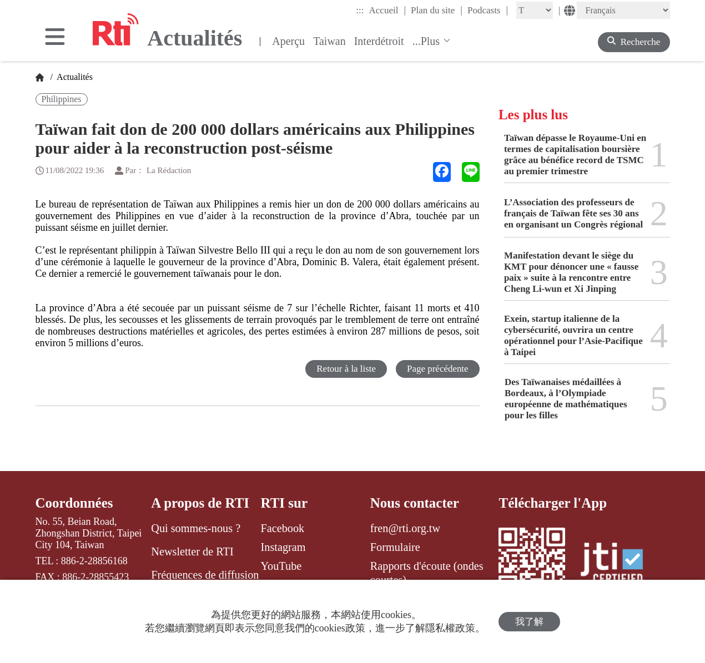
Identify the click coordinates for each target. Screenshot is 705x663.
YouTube (281, 566)
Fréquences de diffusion (205, 575)
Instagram (283, 547)
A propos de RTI (200, 502)
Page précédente (438, 368)
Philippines (62, 99)
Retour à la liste (346, 368)
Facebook (283, 528)
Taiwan (329, 41)
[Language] (623, 10)
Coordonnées (74, 502)
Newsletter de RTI (192, 551)
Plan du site (436, 10)
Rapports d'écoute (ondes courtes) (427, 572)
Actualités (74, 77)
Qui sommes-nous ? (195, 528)
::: (360, 10)
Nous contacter (414, 502)
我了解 (529, 621)
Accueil (387, 10)
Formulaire (395, 547)
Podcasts (487, 10)
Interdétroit (379, 41)
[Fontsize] (534, 10)
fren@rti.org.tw (405, 528)
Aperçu (288, 41)
